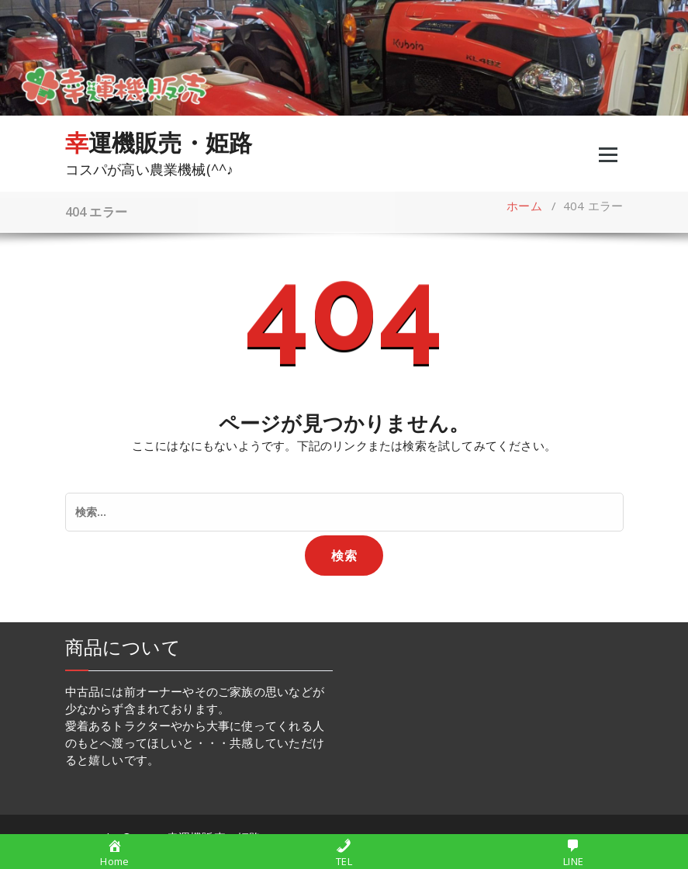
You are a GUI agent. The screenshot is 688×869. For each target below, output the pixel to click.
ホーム (524, 205)
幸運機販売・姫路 (159, 143)
